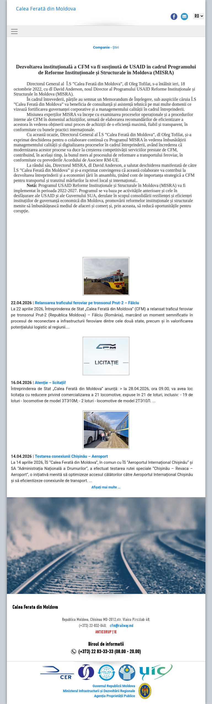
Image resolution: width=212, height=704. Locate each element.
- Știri (106, 47)
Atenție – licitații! (50, 382)
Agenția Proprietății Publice (114, 696)
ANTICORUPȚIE (105, 632)
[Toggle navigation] (14, 31)
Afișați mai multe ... (106, 487)
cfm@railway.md (121, 626)
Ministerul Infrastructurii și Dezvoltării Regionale (99, 691)
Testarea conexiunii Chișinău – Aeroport (71, 456)
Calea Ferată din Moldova (46, 8)
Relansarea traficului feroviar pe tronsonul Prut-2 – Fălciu (87, 302)
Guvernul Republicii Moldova (114, 686)
